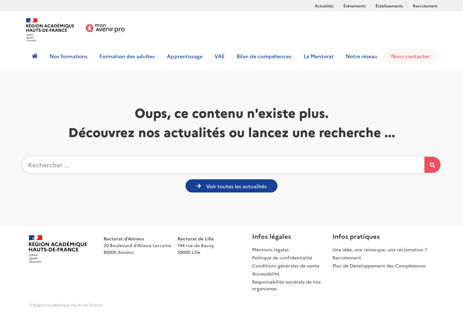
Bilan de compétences (264, 56)
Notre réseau (361, 56)
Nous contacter (410, 56)
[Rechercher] (432, 165)
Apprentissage (185, 56)
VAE (219, 56)
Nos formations (68, 56)
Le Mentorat (319, 56)
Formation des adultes (127, 56)
